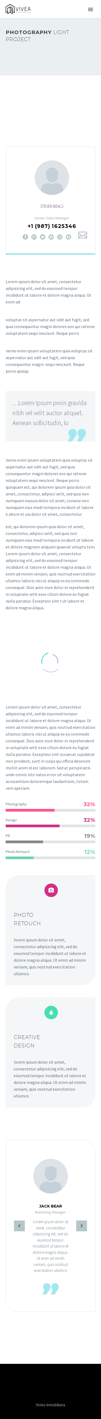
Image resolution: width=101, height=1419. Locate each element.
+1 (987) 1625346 (51, 226)
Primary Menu (90, 9)
